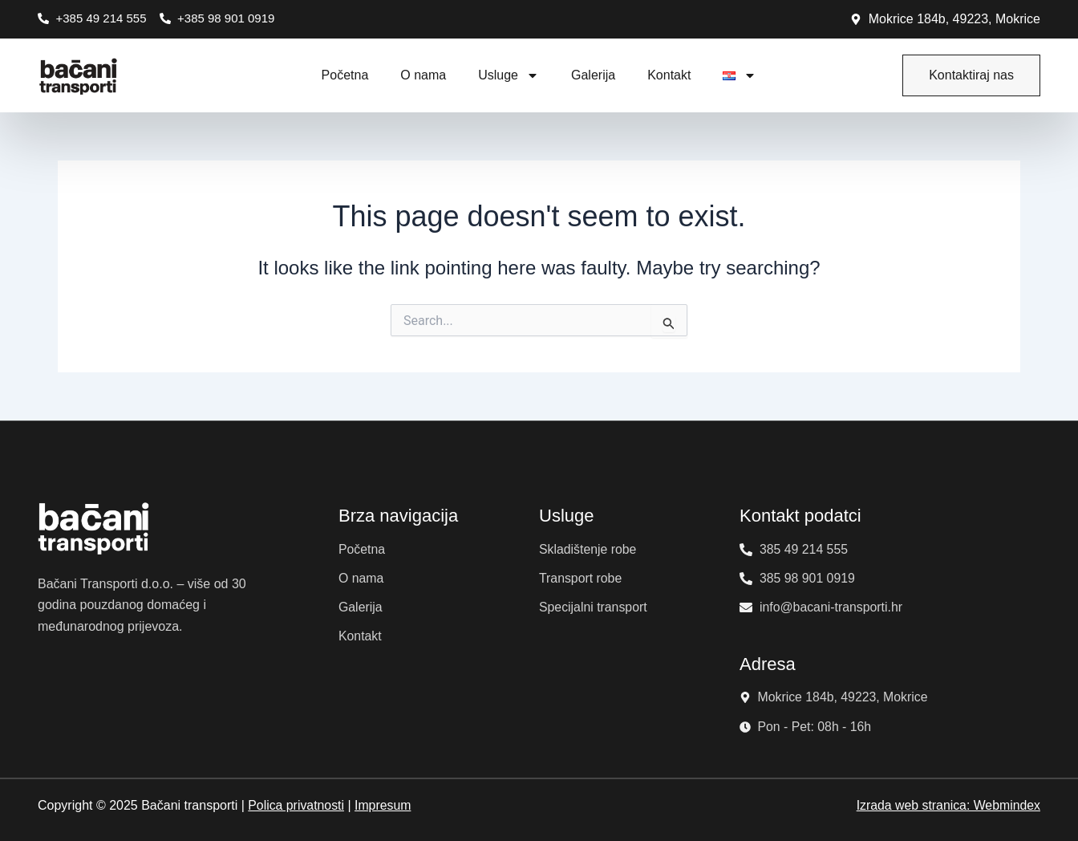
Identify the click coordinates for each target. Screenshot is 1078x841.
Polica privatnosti (296, 805)
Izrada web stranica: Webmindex (947, 805)
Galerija (593, 75)
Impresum (383, 805)
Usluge (508, 75)
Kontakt (669, 75)
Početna (345, 75)
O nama (423, 75)
